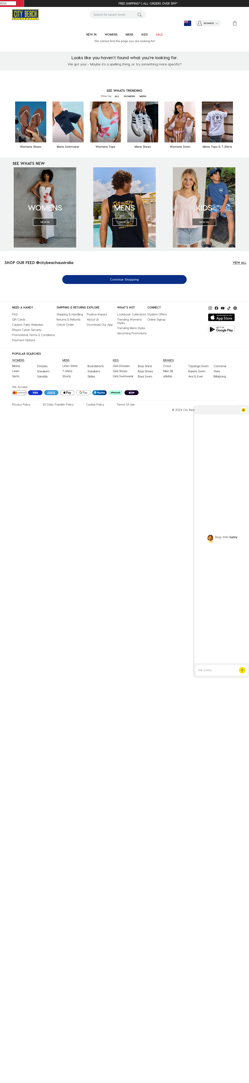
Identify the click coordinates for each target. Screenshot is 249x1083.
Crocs (167, 366)
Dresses (42, 366)
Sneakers (43, 371)
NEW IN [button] (91, 34)
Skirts (15, 376)
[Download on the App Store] (221, 317)
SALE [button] (159, 34)
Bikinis (16, 366)
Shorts (66, 376)
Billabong (220, 376)
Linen (15, 371)
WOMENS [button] (111, 34)
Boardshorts (96, 366)
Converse (220, 366)
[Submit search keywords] (140, 14)
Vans (217, 371)
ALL (117, 96)
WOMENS (129, 96)
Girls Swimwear (123, 376)
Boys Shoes (145, 371)
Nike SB (168, 371)
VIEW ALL (239, 262)
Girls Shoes (120, 371)
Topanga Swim (198, 366)
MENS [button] (129, 34)
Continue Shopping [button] (124, 279)
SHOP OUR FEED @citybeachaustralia (38, 262)
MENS (143, 96)
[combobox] (118, 14)
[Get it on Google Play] (221, 329)
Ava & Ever (195, 376)
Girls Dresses (121, 366)
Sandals (42, 376)
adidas (167, 376)
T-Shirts (67, 371)
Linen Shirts (69, 366)
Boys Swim (145, 376)
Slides (91, 376)
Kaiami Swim (196, 371)
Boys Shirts (145, 366)
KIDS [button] (144, 34)
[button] (208, 23)
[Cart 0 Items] (234, 23)
